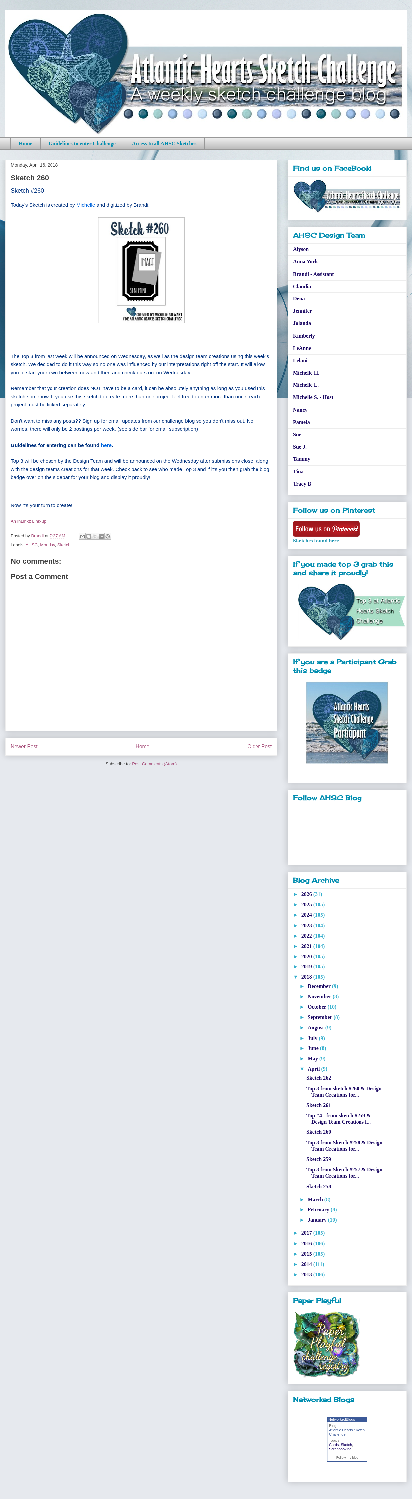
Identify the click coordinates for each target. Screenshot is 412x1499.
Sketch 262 (318, 1078)
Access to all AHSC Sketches (164, 143)
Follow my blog (347, 1457)
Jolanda (302, 323)
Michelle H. (306, 372)
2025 (307, 904)
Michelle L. (306, 385)
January (318, 1220)
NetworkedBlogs (341, 1419)
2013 (307, 1274)
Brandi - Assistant (313, 274)
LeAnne (302, 348)
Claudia (302, 286)
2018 (307, 977)
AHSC (32, 544)
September (320, 1017)
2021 (307, 946)
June (314, 1048)
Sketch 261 (318, 1105)
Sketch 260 (318, 1132)
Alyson (301, 249)
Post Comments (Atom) (154, 763)
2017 (307, 1233)
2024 (307, 915)
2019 (307, 966)
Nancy (300, 410)
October (318, 1007)
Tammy (301, 459)
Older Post (259, 746)
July (313, 1038)
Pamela (301, 422)
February (319, 1209)
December (320, 986)
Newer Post (24, 746)
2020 (307, 956)
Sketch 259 (318, 1159)
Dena (299, 298)
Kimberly (304, 336)
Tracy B (302, 484)
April (314, 1069)
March (316, 1199)
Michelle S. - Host (313, 397)
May (313, 1058)
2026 (307, 894)
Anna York (305, 261)
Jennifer (302, 311)
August (316, 1027)
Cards (334, 1445)
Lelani (300, 360)
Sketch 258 (318, 1186)
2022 (307, 936)
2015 (307, 1254)
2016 (307, 1243)
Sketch (64, 544)
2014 (307, 1264)
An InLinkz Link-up (28, 521)
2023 (307, 925)
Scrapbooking (340, 1449)
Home (25, 143)
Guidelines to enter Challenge (82, 143)
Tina (298, 471)
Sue (297, 434)
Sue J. (300, 447)
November (320, 996)
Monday (47, 544)
